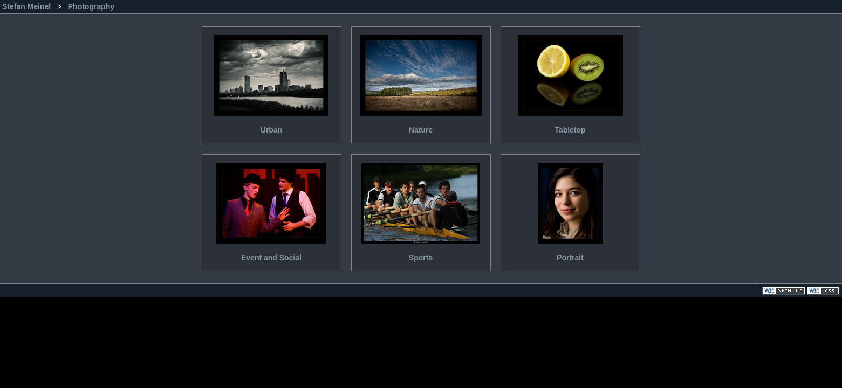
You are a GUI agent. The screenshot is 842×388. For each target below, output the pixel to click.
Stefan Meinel (27, 6)
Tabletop (570, 80)
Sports (421, 208)
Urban (271, 80)
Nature (421, 80)
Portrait (570, 208)
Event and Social (271, 208)
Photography (91, 6)
